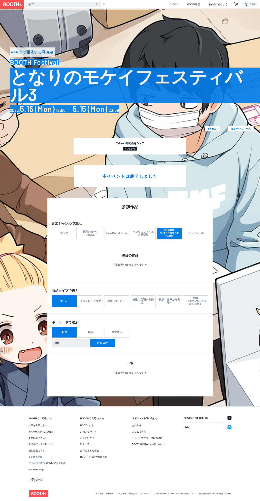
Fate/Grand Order (117, 233)
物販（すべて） (116, 301)
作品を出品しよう (218, 4)
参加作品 (212, 128)
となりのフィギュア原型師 (143, 233)
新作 (64, 332)
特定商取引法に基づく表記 (211, 494)
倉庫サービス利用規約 (127, 494)
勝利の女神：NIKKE (90, 233)
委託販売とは (35, 457)
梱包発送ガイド (37, 450)
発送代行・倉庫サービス (41, 444)
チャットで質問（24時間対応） (148, 438)
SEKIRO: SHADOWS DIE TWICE (169, 233)
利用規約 (110, 494)
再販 (90, 332)
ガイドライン (145, 494)
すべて (64, 233)
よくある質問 (139, 431)
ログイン (174, 4)
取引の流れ (86, 444)
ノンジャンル (196, 233)
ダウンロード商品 (90, 301)
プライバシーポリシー (164, 494)
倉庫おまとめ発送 (89, 450)
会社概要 (99, 494)
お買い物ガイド (88, 431)
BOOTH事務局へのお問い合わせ (149, 444)
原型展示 (116, 332)
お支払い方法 (87, 438)
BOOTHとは (193, 4)
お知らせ (136, 425)
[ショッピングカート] (236, 4)
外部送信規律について (186, 494)
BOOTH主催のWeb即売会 (93, 457)
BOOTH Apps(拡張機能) (41, 431)
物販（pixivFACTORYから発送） (195, 301)
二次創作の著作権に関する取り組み (47, 463)
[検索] (97, 4)
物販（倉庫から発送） (169, 302)
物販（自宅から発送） (143, 302)
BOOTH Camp (36, 469)
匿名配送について (38, 438)
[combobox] (63, 4)
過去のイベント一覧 (241, 128)
